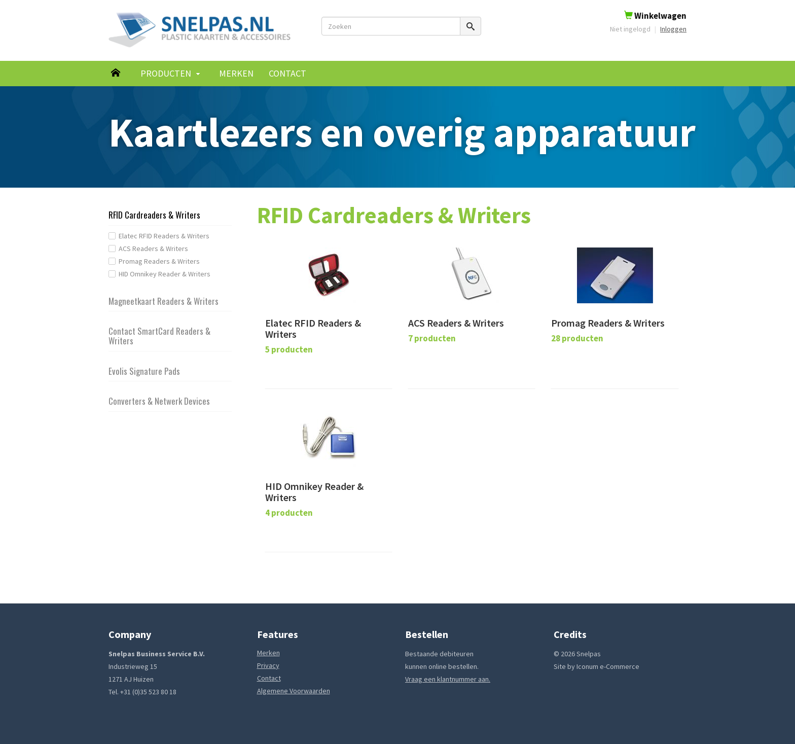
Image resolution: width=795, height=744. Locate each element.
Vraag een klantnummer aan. (447, 679)
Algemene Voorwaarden (293, 690)
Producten (165, 73)
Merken (236, 73)
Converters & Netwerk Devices (159, 401)
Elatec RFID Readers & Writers (164, 235)
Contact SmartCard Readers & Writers (159, 336)
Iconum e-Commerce (607, 666)
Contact (287, 73)
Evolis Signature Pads (144, 371)
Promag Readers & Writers (159, 261)
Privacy (268, 665)
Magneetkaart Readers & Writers (164, 301)
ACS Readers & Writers (153, 248)
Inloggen (673, 28)
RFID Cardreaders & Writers (154, 214)
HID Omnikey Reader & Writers (164, 273)
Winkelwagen (655, 15)
